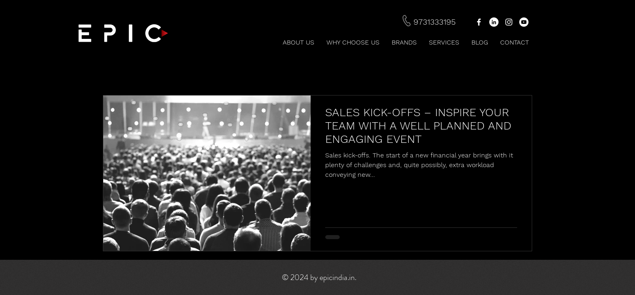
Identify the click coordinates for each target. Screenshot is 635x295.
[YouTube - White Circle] (523, 22)
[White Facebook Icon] (479, 22)
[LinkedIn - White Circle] (494, 22)
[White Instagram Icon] (509, 22)
